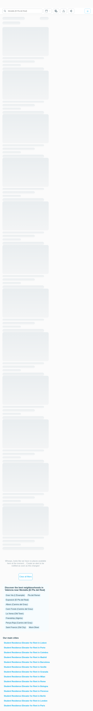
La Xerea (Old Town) (14, 614)
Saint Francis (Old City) (16, 627)
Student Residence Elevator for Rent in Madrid (25, 657)
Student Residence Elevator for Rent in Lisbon (25, 643)
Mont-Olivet (34, 627)
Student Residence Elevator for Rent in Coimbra (26, 652)
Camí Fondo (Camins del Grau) (19, 609)
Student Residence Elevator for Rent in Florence (26, 691)
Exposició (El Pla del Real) (17, 600)
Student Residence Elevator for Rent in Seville (25, 667)
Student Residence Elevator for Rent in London (25, 701)
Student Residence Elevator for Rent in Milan (24, 677)
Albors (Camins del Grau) (17, 604)
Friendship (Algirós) (14, 618)
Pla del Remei (34, 595)
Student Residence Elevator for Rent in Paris (24, 706)
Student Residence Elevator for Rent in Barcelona (26, 662)
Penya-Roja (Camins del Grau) (19, 623)
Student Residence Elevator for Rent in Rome (25, 681)
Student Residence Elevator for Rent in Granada (26, 672)
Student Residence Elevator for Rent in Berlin (25, 696)
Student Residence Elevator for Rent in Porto (24, 648)
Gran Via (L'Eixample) (15, 595)
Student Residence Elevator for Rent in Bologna (26, 686)
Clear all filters (25, 577)
